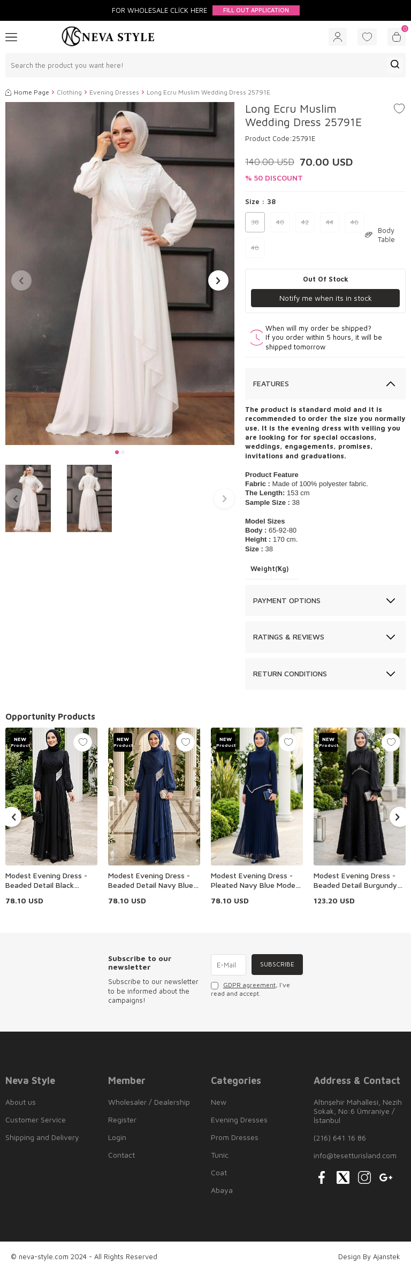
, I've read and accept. (250, 989)
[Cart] (396, 37)
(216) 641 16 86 (340, 1137)
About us (20, 1101)
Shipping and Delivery (42, 1137)
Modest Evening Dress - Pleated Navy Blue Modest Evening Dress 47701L (256, 880)
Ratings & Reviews (288, 637)
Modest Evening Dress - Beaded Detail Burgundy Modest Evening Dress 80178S (355, 880)
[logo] (108, 37)
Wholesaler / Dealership (149, 1101)
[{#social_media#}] (322, 1177)
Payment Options (287, 600)
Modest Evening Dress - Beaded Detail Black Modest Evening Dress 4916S (46, 880)
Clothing (69, 92)
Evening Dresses (114, 92)
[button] (117, 452)
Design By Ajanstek (369, 1256)
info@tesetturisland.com (355, 1155)
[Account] (338, 37)
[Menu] (11, 36)
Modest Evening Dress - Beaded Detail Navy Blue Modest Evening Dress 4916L (150, 880)
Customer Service (35, 1119)
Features (271, 383)
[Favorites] (367, 37)
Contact (121, 1154)
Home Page (27, 92)
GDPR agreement (249, 985)
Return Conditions (290, 673)
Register (122, 1119)
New (218, 1101)
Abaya (222, 1190)
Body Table (380, 235)
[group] (119, 273)
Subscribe (277, 965)
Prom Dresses (234, 1137)
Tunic (220, 1154)
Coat (219, 1172)
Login (117, 1137)
